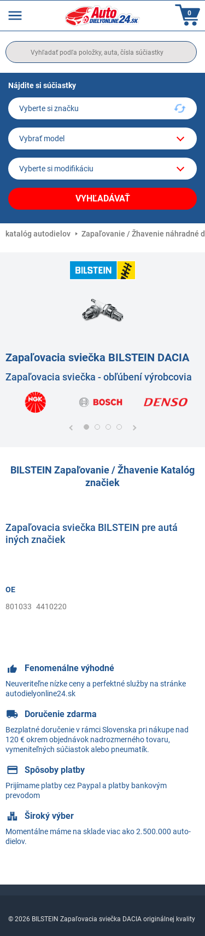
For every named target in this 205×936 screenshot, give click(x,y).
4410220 (51, 606)
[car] (102, 169)
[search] (101, 52)
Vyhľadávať (102, 198)
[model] (102, 138)
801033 (18, 606)
